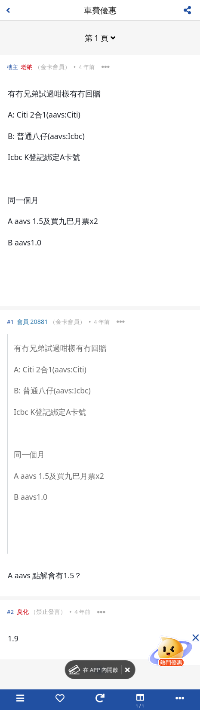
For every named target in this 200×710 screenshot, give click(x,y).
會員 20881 (32, 321)
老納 (27, 67)
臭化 (23, 611)
